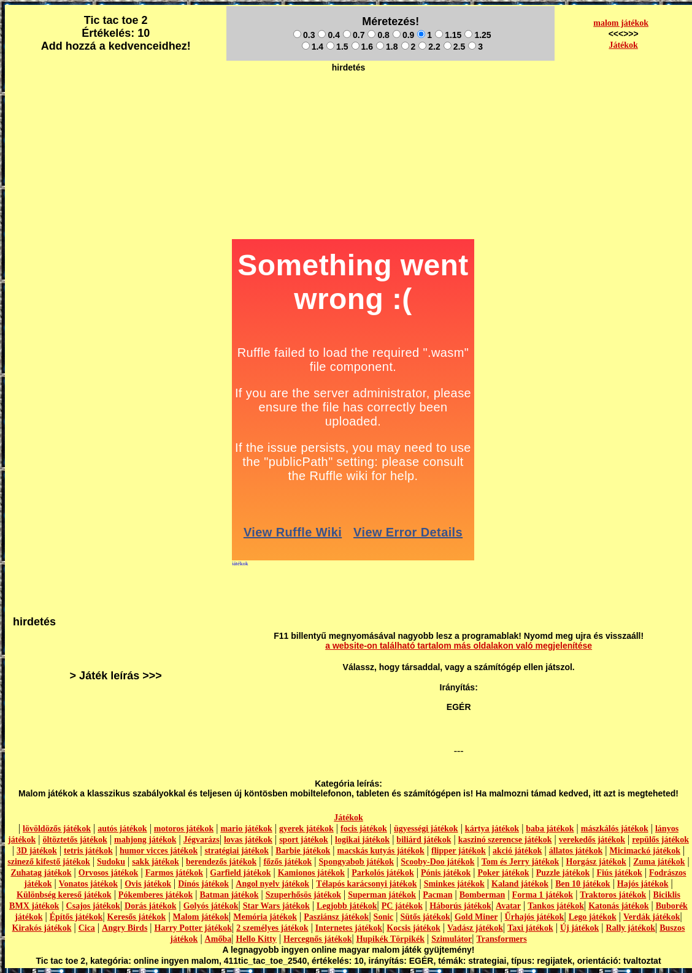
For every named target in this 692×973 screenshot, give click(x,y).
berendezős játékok (221, 861)
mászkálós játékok (614, 828)
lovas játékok (248, 839)
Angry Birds (124, 928)
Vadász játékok (475, 928)
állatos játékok (576, 850)
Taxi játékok (530, 928)
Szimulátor (451, 939)
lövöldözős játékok (57, 828)
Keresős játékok (136, 916)
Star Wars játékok (276, 905)
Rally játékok (630, 928)
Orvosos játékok (109, 872)
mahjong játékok (145, 839)
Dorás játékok (150, 905)
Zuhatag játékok (40, 872)
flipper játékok (458, 850)
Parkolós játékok (383, 872)
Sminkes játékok (454, 883)
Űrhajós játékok (534, 916)
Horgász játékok (596, 861)
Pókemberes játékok (155, 894)
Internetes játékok (348, 928)
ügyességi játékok (426, 828)
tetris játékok (88, 850)
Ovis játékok (148, 883)
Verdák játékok (651, 916)
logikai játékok (362, 839)
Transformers (502, 939)
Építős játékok (76, 916)
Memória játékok (265, 916)
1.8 (387, 47)
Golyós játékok (211, 905)
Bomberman (482, 894)
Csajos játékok (93, 905)
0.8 (378, 35)
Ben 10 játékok (582, 883)
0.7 (353, 35)
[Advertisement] (348, 104)
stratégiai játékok (236, 850)
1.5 (337, 47)
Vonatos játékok (88, 883)
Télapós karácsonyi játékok (366, 883)
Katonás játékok (618, 905)
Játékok (623, 45)
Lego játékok (593, 916)
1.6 (362, 47)
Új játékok (579, 928)
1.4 (312, 47)
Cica (87, 928)
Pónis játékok (446, 872)
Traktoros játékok (613, 894)
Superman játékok (382, 894)
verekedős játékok (592, 839)
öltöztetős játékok (74, 839)
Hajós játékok (643, 883)
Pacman (437, 894)
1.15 (448, 35)
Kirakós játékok (42, 928)
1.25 (477, 35)
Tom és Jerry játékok (520, 861)
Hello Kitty (256, 939)
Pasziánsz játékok (336, 916)
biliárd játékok (423, 839)
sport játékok (303, 839)
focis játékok (363, 828)
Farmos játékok (174, 872)
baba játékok (550, 828)
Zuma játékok (659, 861)
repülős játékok (660, 839)
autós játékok (122, 828)
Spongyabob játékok (356, 861)
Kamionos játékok (311, 872)
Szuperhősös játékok (303, 894)
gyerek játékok (306, 828)
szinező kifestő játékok (48, 861)
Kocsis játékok (413, 928)
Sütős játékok (425, 916)
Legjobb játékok (347, 905)
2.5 (454, 47)
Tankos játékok (556, 905)
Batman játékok (228, 894)
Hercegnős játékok (317, 939)
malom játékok (620, 23)
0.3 (304, 35)
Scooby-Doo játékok (437, 861)
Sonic (384, 916)
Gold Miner (476, 916)
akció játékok (517, 850)
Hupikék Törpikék (390, 939)
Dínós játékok (203, 883)
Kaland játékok (519, 883)
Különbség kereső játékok (64, 894)
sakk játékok (155, 861)
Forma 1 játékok (543, 894)
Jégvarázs (201, 839)
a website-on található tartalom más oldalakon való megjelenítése (458, 646)
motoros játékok (183, 828)
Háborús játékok (460, 905)
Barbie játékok (302, 850)
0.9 (403, 35)
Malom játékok (201, 916)
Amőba (218, 939)
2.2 (429, 47)
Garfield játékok (240, 872)
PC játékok (402, 905)
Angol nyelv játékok (272, 883)
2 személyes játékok (272, 928)
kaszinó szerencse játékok (505, 839)
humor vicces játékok (159, 850)
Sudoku (111, 861)
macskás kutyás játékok (380, 850)
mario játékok (246, 828)
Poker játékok (503, 872)
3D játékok (37, 850)
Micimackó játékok (644, 850)
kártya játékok (492, 828)
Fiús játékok (619, 872)
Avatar (508, 905)
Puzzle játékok (563, 872)
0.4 (328, 35)
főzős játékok (287, 861)
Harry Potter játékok (193, 928)
